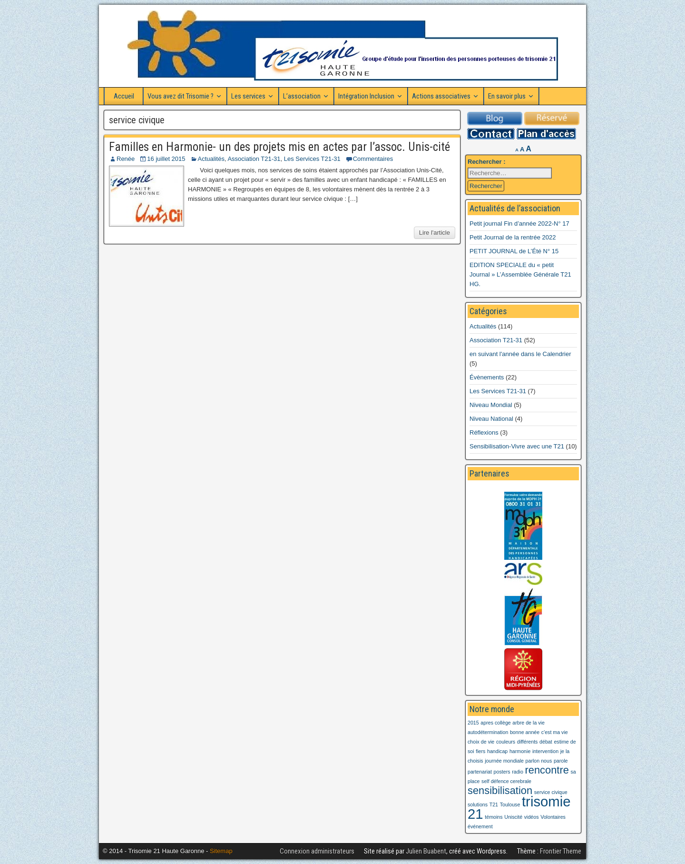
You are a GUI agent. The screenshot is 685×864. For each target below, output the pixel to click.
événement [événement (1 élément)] (480, 826)
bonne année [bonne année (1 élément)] (524, 732)
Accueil (124, 96)
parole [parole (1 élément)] (561, 761)
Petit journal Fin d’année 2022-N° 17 (519, 223)
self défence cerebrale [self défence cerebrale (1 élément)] (506, 781)
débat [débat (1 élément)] (545, 742)
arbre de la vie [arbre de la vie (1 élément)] (528, 722)
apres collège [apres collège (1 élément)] (495, 722)
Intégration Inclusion (366, 96)
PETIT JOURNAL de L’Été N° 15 (514, 251)
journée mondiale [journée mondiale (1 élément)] (504, 761)
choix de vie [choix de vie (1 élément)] (481, 742)
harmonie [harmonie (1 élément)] (519, 751)
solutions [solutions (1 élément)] (478, 804)
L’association (302, 96)
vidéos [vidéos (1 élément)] (531, 817)
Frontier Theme (560, 851)
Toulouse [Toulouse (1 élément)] (510, 804)
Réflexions (484, 432)
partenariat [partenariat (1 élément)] (480, 772)
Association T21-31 (253, 158)
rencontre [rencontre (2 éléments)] (546, 770)
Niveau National (491, 418)
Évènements (487, 377)
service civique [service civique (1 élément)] (551, 792)
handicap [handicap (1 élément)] (497, 751)
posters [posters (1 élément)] (502, 772)
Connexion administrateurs (317, 851)
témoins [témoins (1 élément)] (493, 817)
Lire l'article (434, 232)
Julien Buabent (426, 851)
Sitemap (221, 850)
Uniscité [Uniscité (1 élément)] (513, 817)
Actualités (211, 158)
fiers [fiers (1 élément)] (480, 751)
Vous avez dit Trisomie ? (180, 96)
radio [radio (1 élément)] (517, 772)
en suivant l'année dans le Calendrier (520, 354)
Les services (248, 96)
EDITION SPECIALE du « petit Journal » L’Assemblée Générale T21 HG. (520, 274)
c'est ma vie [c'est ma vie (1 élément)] (554, 732)
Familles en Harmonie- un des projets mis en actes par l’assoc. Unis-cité (279, 147)
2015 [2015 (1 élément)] (473, 722)
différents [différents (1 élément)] (527, 742)
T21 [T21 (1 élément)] (493, 804)
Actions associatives (441, 96)
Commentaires (373, 158)
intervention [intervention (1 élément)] (545, 751)
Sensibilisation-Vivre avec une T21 (517, 446)
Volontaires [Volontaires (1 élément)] (553, 817)
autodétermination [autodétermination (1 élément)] (488, 732)
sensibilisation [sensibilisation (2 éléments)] (500, 790)
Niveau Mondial (491, 404)
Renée (126, 158)
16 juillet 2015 (166, 158)
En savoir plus (507, 96)
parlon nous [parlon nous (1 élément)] (539, 761)
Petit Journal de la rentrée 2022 (513, 237)
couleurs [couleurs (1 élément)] (505, 742)
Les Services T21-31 (312, 158)
